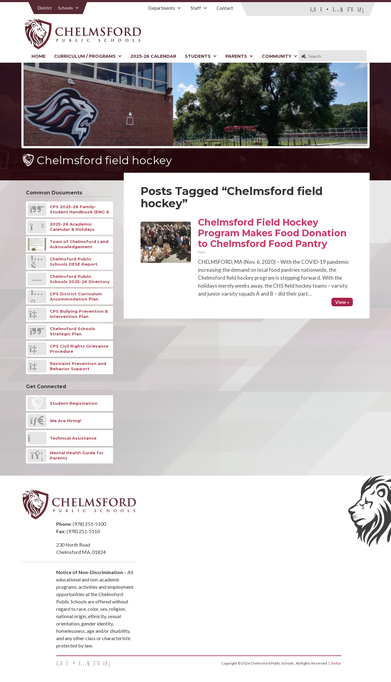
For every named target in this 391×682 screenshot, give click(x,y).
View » (342, 302)
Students (201, 56)
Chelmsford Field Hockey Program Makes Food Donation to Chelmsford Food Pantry (272, 233)
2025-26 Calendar (153, 56)
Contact (225, 8)
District (45, 7)
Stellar (336, 663)
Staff (199, 8)
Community (280, 56)
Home (38, 56)
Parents (239, 56)
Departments (164, 8)
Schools (68, 7)
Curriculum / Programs (88, 56)
